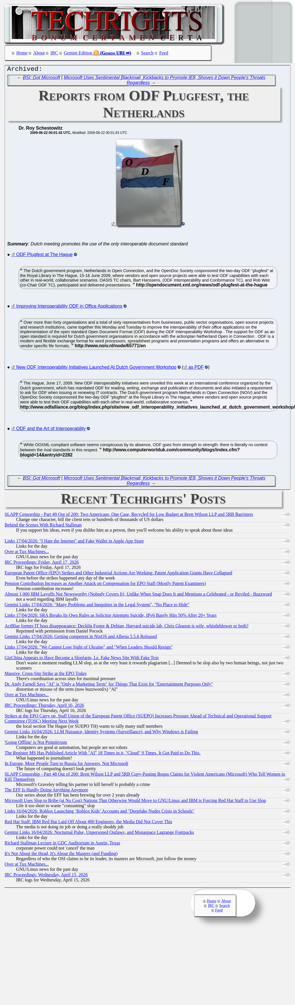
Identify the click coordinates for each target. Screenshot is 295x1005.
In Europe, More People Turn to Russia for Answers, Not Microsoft (66, 764)
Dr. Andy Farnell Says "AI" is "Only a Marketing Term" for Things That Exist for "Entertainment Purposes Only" (109, 685)
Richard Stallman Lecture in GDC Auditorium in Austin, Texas (62, 844)
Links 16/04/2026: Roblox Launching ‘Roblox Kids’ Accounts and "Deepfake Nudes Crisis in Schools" (99, 812)
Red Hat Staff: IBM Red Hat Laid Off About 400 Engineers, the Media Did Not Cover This (88, 823)
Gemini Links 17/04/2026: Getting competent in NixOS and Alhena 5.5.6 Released (81, 637)
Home (21, 52)
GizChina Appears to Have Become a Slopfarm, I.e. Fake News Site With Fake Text (82, 659)
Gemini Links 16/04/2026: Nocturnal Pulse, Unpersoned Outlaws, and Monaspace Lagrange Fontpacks (99, 833)
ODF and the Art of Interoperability (51, 430)
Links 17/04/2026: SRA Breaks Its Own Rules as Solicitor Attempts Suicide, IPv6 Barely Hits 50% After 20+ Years (111, 616)
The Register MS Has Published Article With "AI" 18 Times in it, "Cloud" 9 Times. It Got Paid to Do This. (102, 754)
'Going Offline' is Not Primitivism (36, 743)
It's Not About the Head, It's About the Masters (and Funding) (61, 854)
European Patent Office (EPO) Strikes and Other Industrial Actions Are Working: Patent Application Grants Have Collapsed (118, 574)
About (39, 52)
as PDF (196, 368)
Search (147, 52)
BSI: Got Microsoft (41, 79)
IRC (54, 52)
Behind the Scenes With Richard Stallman (43, 526)
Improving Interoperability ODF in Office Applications (69, 307)
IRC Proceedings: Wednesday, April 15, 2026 (46, 876)
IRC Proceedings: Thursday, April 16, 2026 (44, 706)
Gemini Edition (78, 52)
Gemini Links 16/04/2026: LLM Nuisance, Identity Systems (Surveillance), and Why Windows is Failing (101, 733)
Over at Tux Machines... (27, 553)
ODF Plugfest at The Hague (44, 255)
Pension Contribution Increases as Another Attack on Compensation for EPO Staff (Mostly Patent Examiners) (105, 584)
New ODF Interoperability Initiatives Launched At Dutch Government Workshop (96, 368)
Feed (163, 52)
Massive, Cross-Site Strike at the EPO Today (46, 674)
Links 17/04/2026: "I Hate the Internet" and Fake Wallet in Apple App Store (74, 542)
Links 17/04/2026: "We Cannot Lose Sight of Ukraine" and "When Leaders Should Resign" (89, 648)
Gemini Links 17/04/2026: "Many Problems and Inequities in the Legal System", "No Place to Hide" (97, 606)
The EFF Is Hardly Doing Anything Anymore (46, 791)
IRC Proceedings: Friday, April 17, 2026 (42, 563)
